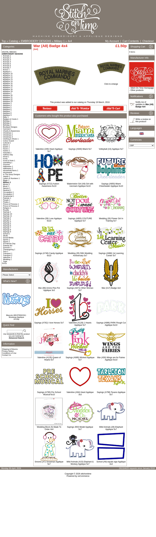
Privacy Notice (8, 351)
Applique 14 (8, 82)
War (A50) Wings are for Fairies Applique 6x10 (111, 358)
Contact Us (6, 355)
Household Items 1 (10, 170)
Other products (136, 90)
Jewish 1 (6, 176)
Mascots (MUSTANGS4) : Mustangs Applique (16, 316)
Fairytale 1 (7, 153)
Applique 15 (8, 83)
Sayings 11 (7, 216)
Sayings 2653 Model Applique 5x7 (80, 428)
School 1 (6, 234)
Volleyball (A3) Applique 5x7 (111, 149)
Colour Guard (8, 141)
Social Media (8, 238)
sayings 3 (7, 220)
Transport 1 (7, 253)
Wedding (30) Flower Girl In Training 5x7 (111, 219)
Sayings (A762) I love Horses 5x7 (49, 323)
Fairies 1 (6, 151)
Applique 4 (7, 105)
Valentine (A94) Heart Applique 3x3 (80, 393)
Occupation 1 (8, 192)
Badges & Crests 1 (10, 119)
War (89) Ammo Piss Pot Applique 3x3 (49, 289)
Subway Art (7, 246)
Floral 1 (6, 157)
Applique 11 (8, 76)
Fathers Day (8, 155)
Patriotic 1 (7, 198)
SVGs (4, 263)
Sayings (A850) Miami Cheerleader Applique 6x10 (111, 185)
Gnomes (6, 164)
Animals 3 (7, 60)
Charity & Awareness (11, 131)
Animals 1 (7, 56)
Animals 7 (7, 68)
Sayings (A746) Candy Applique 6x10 (49, 254)
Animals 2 (7, 58)
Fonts (5, 159)
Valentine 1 (7, 257)
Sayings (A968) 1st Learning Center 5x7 (110, 254)
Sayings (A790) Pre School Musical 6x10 (49, 393)
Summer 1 (7, 247)
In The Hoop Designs (11, 174)
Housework (7, 172)
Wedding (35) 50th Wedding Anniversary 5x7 (80, 254)
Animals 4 (7, 62)
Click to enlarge (111, 83)
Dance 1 (6, 145)
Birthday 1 (7, 121)
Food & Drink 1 (9, 161)
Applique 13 (8, 80)
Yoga (5, 261)
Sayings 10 (7, 214)
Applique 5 (7, 107)
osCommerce (83, 476)
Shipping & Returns (10, 349)
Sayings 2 (7, 218)
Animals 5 (7, 64)
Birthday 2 (7, 123)
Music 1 (6, 186)
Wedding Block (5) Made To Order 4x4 (49, 428)
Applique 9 (7, 115)
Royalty (6, 210)
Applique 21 (8, 97)
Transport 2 (7, 255)
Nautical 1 (7, 190)
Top (4, 41)
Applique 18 (8, 89)
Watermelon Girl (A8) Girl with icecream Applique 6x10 (80, 185)
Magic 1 (6, 180)
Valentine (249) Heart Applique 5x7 (49, 150)
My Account (112, 41)
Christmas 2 (8, 135)
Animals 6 (7, 66)
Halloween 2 (8, 168)
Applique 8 (7, 113)
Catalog (13, 41)
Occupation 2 (8, 194)
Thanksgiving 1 (9, 249)
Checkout (148, 41)
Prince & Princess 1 (11, 204)
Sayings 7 (7, 228)
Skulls (5, 236)
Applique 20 (8, 95)
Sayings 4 (7, 222)
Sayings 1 (7, 212)
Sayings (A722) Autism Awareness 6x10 (49, 185)
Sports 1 (6, 240)
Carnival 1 (7, 129)
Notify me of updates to (144, 104)
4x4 (70, 41)
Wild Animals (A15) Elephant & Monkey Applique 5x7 (80, 463)
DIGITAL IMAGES (9, 52)
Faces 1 (6, 149)
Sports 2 (6, 242)
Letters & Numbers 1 (11, 178)
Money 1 (6, 184)
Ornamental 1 (8, 196)
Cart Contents (130, 41)
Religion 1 (7, 208)
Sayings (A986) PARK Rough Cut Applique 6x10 (111, 324)
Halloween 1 (8, 166)
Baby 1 (6, 117)
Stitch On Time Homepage (142, 88)
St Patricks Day (9, 244)
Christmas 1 (8, 133)
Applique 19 (8, 91)
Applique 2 (7, 93)
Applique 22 (8, 99)
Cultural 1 (7, 143)
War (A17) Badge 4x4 (111, 288)
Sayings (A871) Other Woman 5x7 (80, 289)
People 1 (6, 200)
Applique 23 (8, 101)
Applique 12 (8, 78)
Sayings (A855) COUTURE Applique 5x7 (80, 219)
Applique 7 (7, 111)
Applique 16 (8, 85)
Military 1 (59, 41)
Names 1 (6, 188)
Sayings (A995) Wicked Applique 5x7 (80, 358)
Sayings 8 (7, 230)
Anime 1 (6, 70)
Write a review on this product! (143, 120)
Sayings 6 (7, 226)
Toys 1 (5, 251)
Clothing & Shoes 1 (11, 139)
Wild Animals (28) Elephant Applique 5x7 (111, 428)
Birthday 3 (7, 125)
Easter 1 (6, 147)
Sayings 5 (7, 224)
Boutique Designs (10, 127)
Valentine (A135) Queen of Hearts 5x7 (49, 358)
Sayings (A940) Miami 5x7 (80, 149)
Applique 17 (8, 87)
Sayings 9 (7, 232)
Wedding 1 (7, 259)
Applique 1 (7, 72)
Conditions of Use (9, 353)
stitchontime (86, 474)
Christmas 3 (8, 137)
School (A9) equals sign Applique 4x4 (111, 463)
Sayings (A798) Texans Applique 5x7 (111, 393)
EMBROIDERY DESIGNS (36, 41)
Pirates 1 (6, 202)
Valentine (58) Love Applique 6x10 (49, 219)
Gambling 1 (7, 163)
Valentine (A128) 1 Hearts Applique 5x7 (80, 324)
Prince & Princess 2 (11, 206)
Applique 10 (8, 74)
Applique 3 (7, 103)
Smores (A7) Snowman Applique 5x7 (49, 463)
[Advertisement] (78, 505)
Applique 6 (7, 109)
